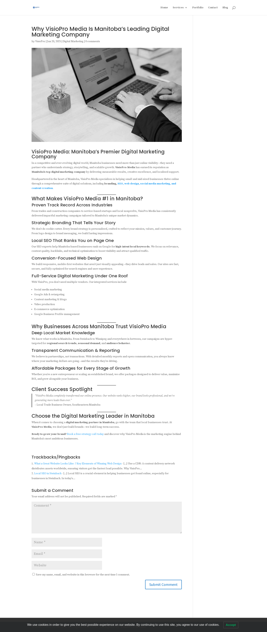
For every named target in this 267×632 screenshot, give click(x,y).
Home (164, 7)
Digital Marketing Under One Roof (92, 276)
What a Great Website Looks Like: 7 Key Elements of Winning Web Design (78, 463)
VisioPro (40, 41)
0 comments (92, 41)
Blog (225, 7)
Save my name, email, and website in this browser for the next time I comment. (83, 574)
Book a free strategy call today (85, 434)
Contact (213, 7)
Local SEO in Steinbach (47, 473)
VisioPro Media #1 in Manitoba (102, 198)
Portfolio (197, 7)
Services (178, 7)
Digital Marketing (73, 41)
